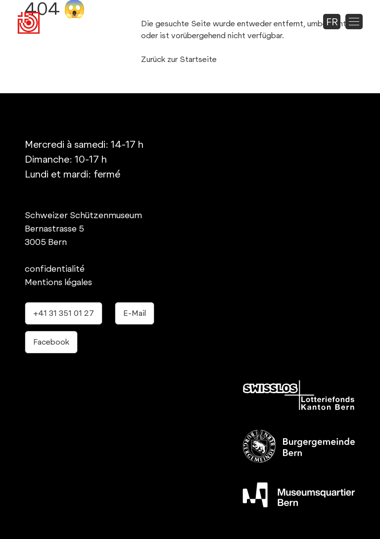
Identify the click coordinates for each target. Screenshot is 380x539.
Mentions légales (58, 282)
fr (332, 22)
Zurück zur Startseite (179, 59)
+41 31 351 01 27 (63, 313)
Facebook (51, 342)
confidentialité (55, 268)
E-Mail (134, 313)
